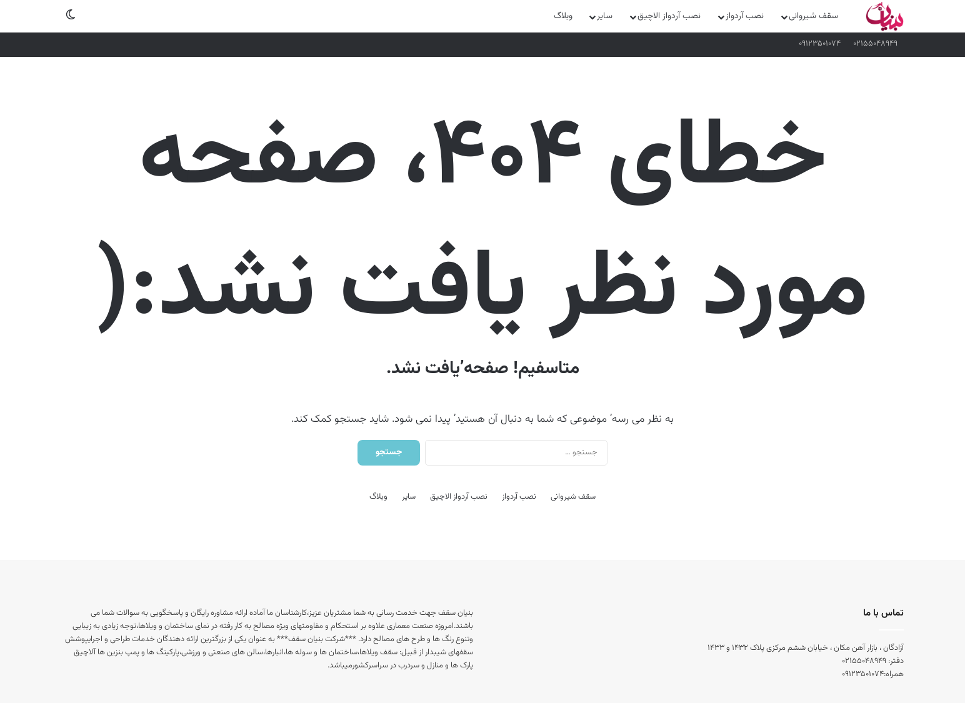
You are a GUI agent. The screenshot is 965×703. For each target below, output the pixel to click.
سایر (604, 16)
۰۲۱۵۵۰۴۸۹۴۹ (875, 43)
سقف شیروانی (813, 16)
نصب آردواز (745, 16)
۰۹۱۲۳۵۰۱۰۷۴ (820, 43)
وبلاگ (563, 16)
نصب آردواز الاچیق (669, 16)
